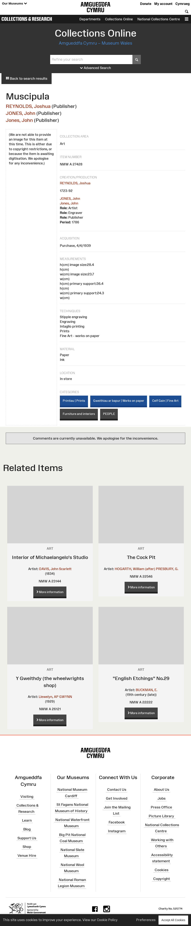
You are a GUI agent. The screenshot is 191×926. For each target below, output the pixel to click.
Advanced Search (95, 68)
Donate (145, 4)
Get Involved (116, 798)
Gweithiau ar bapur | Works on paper (118, 400)
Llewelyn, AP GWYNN (55, 697)
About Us (161, 789)
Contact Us (116, 789)
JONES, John (20, 113)
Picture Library (161, 816)
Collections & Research (26, 19)
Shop (27, 847)
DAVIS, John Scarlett (55, 569)
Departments (90, 19)
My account (163, 4)
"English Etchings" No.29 (141, 678)
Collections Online (119, 19)
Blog (27, 829)
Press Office (161, 807)
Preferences (146, 920)
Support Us (26, 838)
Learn (27, 820)
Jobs (161, 798)
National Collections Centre (158, 19)
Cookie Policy (107, 920)
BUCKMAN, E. (146, 690)
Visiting (26, 796)
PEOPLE (109, 414)
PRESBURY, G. (167, 569)
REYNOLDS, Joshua (28, 106)
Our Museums (14, 4)
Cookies (161, 870)
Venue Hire (26, 855)
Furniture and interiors (79, 414)
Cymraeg (182, 4)
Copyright (161, 879)
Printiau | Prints (74, 400)
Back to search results (26, 78)
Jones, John (19, 120)
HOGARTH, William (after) (135, 569)
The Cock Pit (141, 557)
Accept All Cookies (173, 920)
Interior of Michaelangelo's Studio (50, 557)
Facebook (117, 822)
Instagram (116, 831)
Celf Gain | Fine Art (165, 400)
